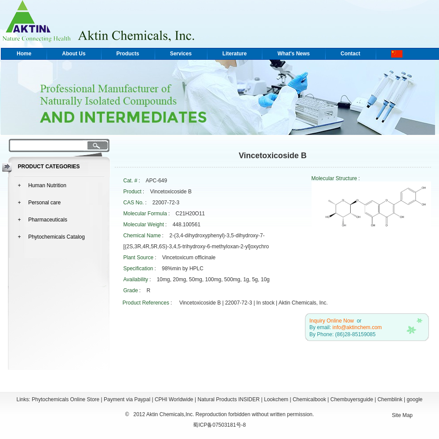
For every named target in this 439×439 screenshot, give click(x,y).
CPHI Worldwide (174, 399)
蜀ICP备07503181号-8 (219, 425)
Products (127, 54)
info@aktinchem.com (357, 327)
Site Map (402, 415)
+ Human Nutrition (42, 185)
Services (181, 54)
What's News (293, 54)
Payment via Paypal (127, 399)
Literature (234, 54)
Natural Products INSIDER (229, 399)
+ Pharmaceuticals (42, 220)
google (414, 399)
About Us (73, 54)
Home (24, 54)
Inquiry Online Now (331, 321)
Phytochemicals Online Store (65, 399)
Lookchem (276, 399)
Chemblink (390, 399)
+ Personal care (39, 203)
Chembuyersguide (351, 399)
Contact (350, 54)
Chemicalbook (309, 399)
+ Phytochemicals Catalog (51, 237)
